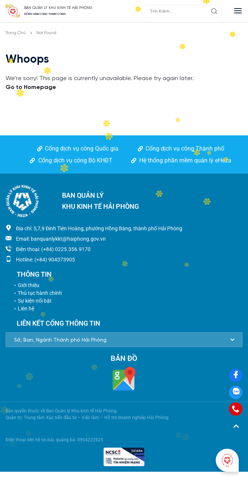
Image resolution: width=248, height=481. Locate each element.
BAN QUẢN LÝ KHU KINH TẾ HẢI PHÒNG (58, 8)
